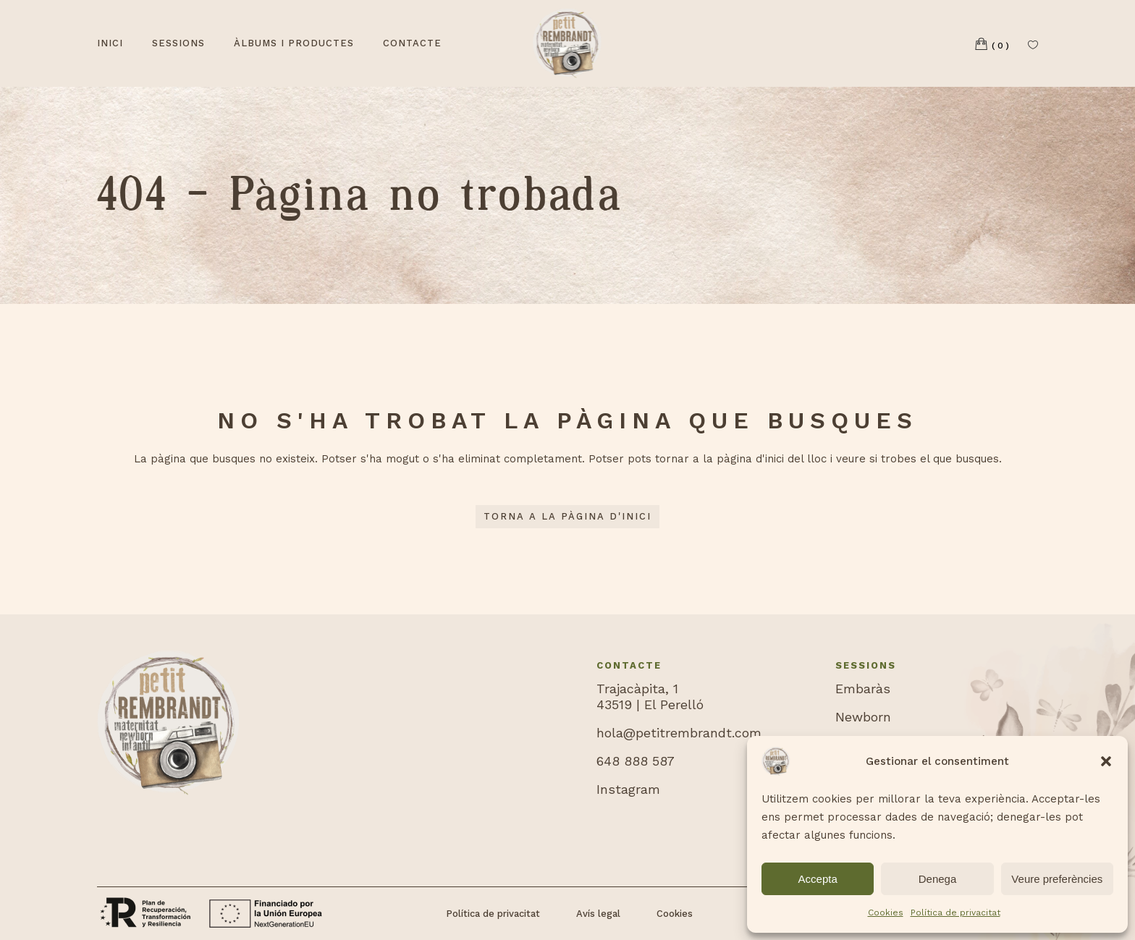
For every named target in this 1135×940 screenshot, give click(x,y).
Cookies (885, 912)
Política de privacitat (955, 912)
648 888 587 (635, 760)
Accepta (817, 879)
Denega (938, 879)
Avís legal (598, 913)
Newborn (863, 716)
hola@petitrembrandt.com (678, 732)
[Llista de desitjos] (1033, 43)
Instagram (628, 789)
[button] (1106, 761)
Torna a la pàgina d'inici (567, 516)
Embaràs (862, 688)
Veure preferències (1056, 879)
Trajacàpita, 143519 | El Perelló (650, 696)
